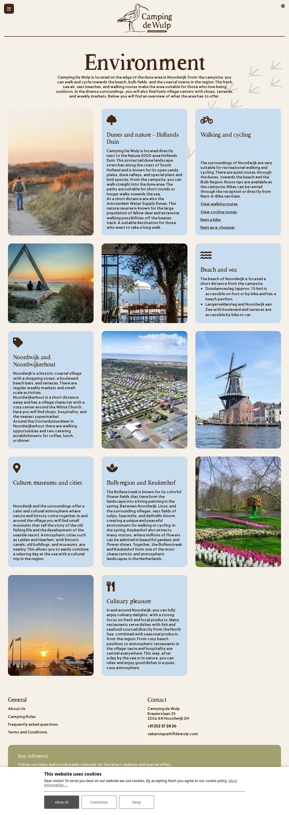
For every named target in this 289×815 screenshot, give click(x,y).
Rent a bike (210, 219)
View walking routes (219, 203)
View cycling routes (218, 211)
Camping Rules (22, 716)
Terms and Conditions (27, 731)
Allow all (61, 802)
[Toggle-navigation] (9, 9)
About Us (16, 708)
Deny (136, 802)
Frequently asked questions (33, 724)
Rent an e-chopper (217, 227)
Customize (99, 802)
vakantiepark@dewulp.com (172, 733)
